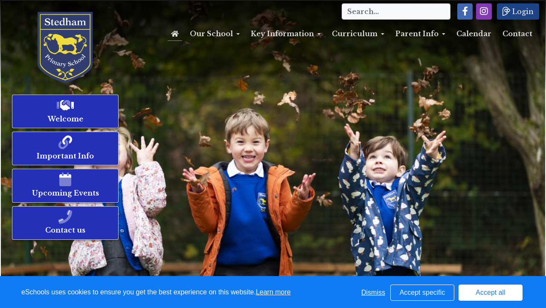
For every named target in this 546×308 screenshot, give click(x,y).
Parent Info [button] (417, 33)
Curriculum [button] (355, 33)
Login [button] (518, 11)
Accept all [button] (490, 292)
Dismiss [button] (373, 292)
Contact (517, 33)
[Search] (396, 11)
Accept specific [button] (422, 292)
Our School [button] (211, 33)
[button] (465, 11)
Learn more (273, 292)
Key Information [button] (282, 33)
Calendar (473, 33)
